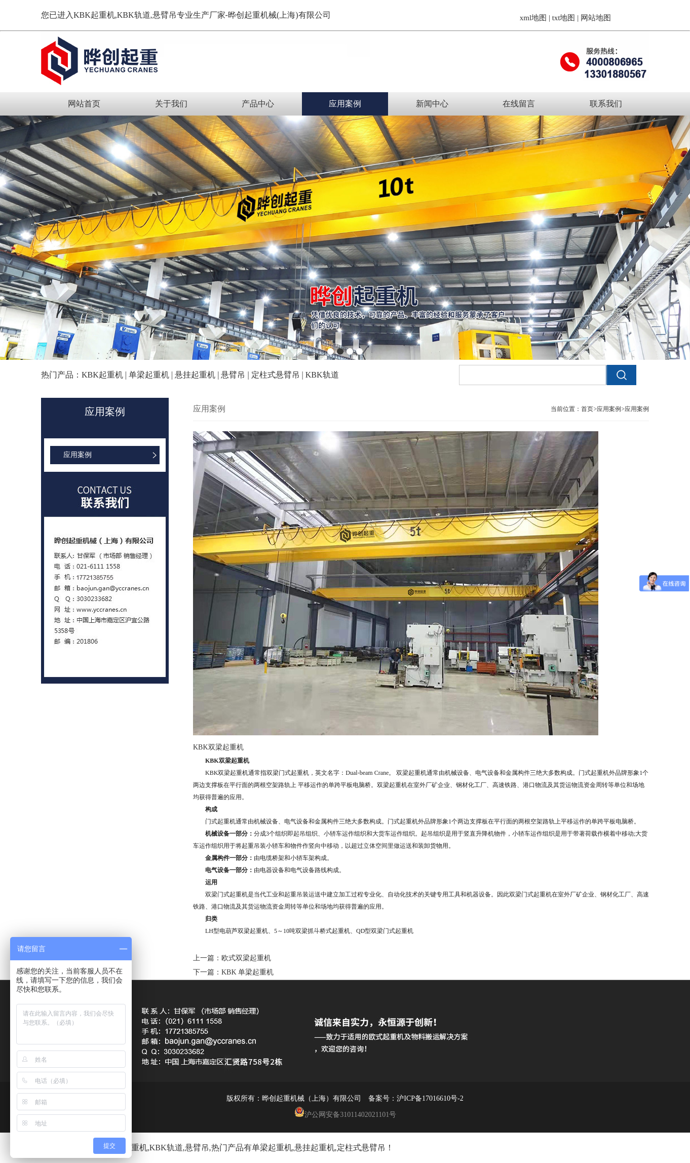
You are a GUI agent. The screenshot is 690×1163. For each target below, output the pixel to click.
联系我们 (606, 103)
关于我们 (171, 103)
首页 (587, 408)
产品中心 (258, 103)
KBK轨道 (166, 1147)
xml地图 (533, 18)
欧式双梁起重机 (246, 958)
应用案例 (345, 103)
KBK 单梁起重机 (247, 972)
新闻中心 (432, 103)
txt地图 (564, 18)
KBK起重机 (94, 15)
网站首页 (84, 103)
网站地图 (596, 18)
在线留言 (519, 103)
